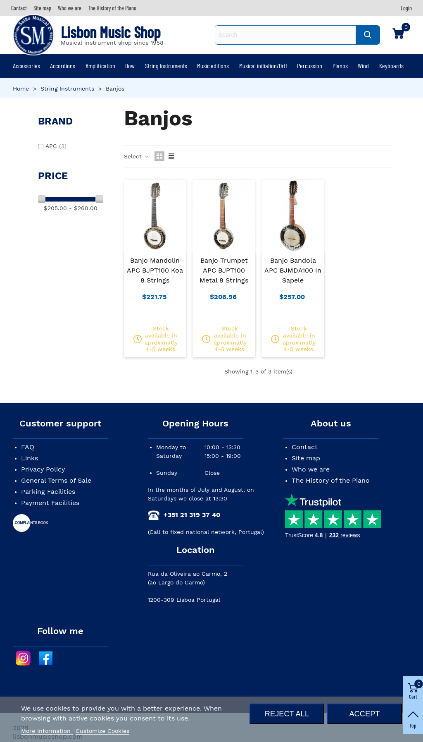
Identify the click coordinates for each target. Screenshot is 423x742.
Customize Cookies (102, 731)
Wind (363, 65)
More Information (47, 731)
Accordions (62, 65)
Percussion (309, 65)
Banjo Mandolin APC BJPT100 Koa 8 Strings (155, 270)
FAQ (27, 447)
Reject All (287, 713)
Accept (364, 713)
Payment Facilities (50, 503)
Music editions (213, 65)
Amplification (100, 65)
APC (56, 146)
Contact (305, 447)
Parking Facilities (48, 491)
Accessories (26, 65)
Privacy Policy (43, 469)
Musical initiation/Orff (263, 65)
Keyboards (391, 65)
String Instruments (166, 65)
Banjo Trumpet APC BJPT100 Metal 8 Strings (224, 270)
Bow (130, 65)
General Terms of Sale (56, 480)
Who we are (311, 469)
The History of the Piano (331, 480)
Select (137, 156)
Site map (306, 458)
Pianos (340, 65)
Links (29, 458)
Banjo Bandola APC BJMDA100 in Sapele (292, 270)
